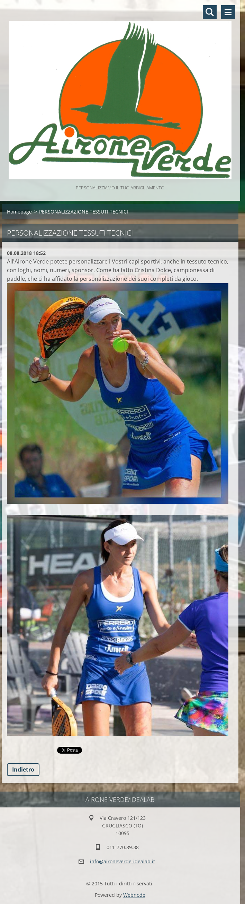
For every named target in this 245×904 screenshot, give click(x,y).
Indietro (23, 769)
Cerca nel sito (210, 12)
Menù (228, 12)
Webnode (134, 895)
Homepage (19, 211)
